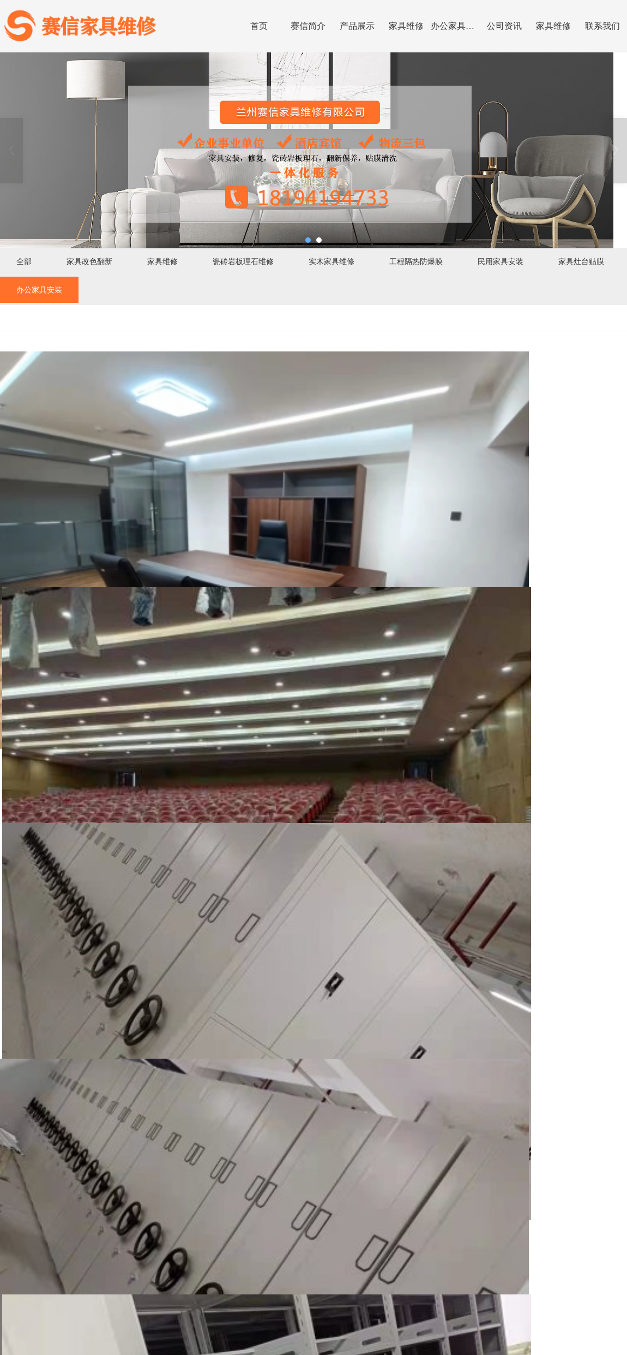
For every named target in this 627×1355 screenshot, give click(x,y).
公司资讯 (504, 26)
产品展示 (357, 26)
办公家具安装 (455, 26)
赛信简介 (308, 26)
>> (51, 1314)
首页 (259, 26)
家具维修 (406, 26)
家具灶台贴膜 (581, 261)
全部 (24, 261)
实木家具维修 (331, 261)
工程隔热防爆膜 (416, 261)
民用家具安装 (500, 261)
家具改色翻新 (89, 261)
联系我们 (602, 26)
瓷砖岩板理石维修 (243, 261)
